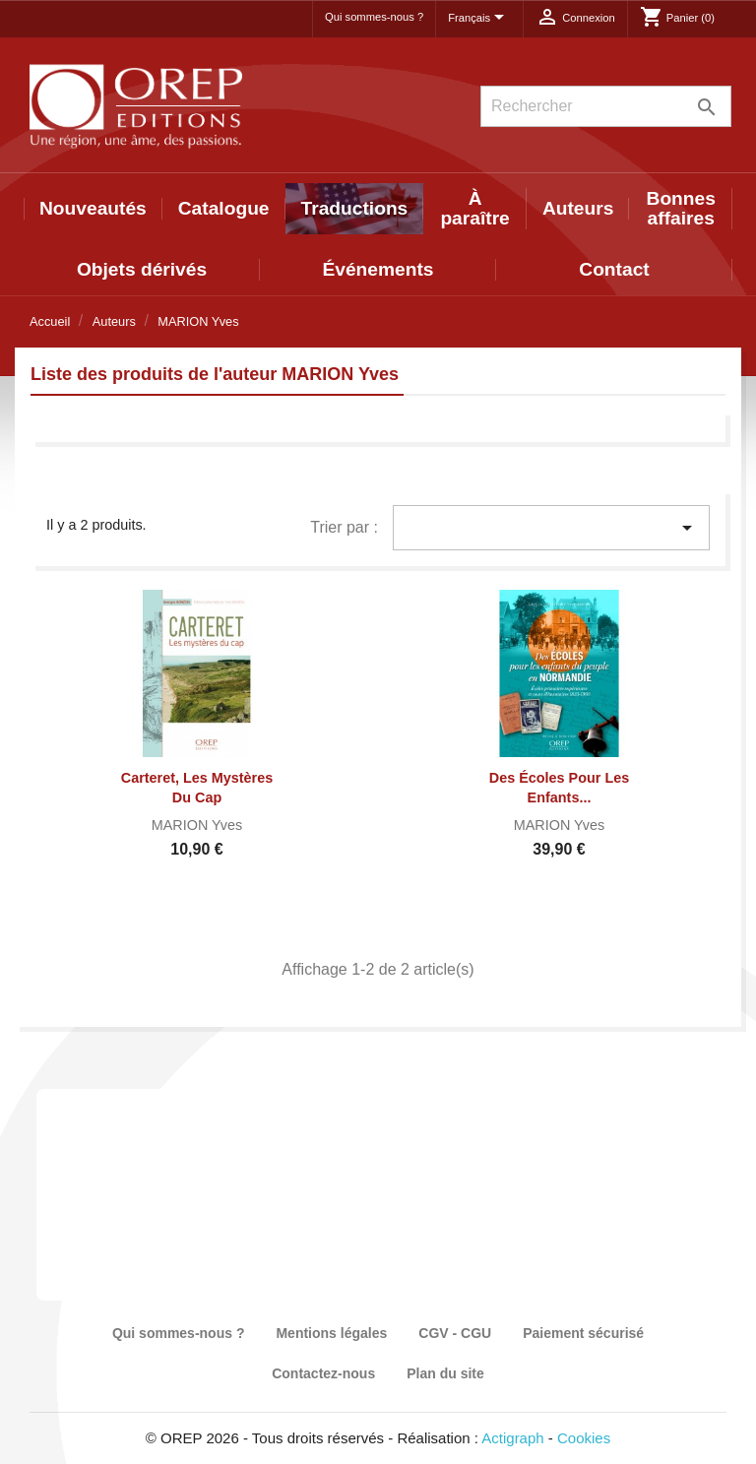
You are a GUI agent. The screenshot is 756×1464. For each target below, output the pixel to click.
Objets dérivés (142, 269)
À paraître (474, 208)
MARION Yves (197, 825)
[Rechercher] (605, 106)
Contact (614, 269)
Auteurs (578, 208)
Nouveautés (93, 208)
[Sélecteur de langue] (479, 19)
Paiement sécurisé (583, 1333)
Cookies (583, 1438)
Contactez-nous (323, 1373)
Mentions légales (331, 1333)
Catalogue (224, 208)
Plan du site (445, 1373)
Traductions (355, 208)
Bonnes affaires (681, 208)
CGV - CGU (454, 1333)
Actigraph (512, 1438)
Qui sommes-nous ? (374, 17)
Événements (377, 269)
